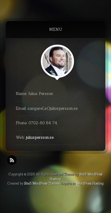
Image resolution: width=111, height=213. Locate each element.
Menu (55, 29)
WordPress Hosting (90, 183)
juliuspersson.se (40, 137)
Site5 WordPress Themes (41, 183)
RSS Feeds (12, 160)
